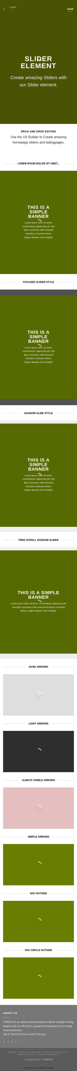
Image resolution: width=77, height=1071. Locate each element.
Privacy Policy (26, 1054)
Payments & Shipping (48, 1054)
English (13, 9)
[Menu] (5, 9)
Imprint (13, 1052)
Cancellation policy (55, 1052)
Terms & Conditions (30, 1052)
